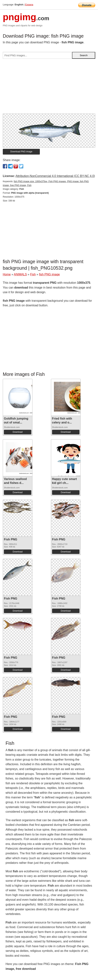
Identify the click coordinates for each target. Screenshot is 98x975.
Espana (29, 4)
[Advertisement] (49, 88)
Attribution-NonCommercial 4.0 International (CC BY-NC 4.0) (55, 176)
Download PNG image (21, 151)
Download (17, 432)
